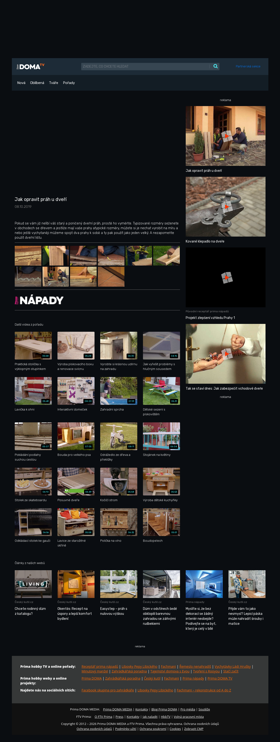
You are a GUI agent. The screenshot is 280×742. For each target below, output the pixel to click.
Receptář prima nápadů (100, 666)
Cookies (175, 729)
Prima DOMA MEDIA (117, 709)
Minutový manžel (95, 671)
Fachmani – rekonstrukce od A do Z (204, 690)
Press (119, 716)
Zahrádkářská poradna (129, 671)
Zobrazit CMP (194, 729)
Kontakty (141, 709)
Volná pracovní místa (189, 716)
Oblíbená (37, 83)
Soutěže (204, 709)
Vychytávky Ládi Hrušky (233, 666)
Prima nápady (193, 678)
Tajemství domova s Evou (170, 671)
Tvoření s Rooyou (206, 671)
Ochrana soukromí (153, 729)
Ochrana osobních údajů (94, 729)
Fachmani (168, 666)
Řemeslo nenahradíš (195, 666)
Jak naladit (150, 716)
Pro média (187, 709)
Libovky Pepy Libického (139, 666)
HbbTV (165, 716)
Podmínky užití (125, 729)
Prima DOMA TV (220, 678)
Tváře (53, 83)
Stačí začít (230, 671)
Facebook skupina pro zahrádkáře (108, 690)
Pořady (69, 83)
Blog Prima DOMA (164, 709)
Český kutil (152, 678)
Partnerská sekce (248, 66)
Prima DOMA (92, 678)
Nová (21, 83)
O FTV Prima (103, 716)
